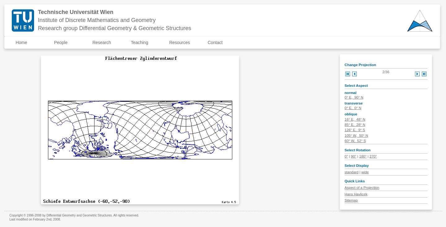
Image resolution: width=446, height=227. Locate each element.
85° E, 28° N (355, 125)
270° (373, 156)
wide (365, 172)
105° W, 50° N (356, 135)
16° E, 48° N (355, 119)
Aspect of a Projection (362, 187)
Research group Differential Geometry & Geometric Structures (114, 28)
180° (363, 156)
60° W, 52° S (355, 141)
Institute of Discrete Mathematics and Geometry (96, 20)
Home (21, 42)
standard (352, 172)
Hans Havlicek (356, 194)
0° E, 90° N (354, 97)
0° (346, 156)
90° (353, 156)
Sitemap (351, 200)
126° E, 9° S (355, 130)
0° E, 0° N (353, 108)
